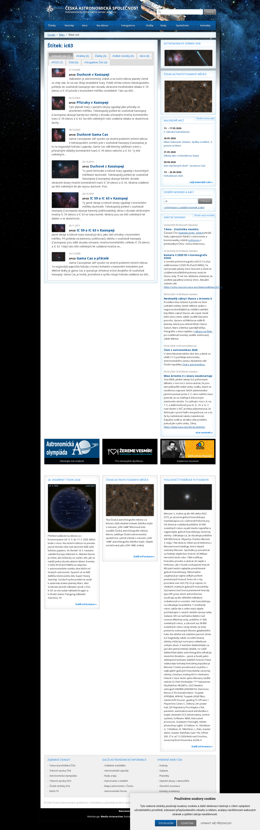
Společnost (182, 25)
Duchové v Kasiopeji (93, 74)
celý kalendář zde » (201, 182)
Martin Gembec (190, 251)
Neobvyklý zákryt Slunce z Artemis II (188, 298)
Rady (163, 25)
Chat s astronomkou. (193, 364)
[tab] (61, 56)
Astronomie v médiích (116, 780)
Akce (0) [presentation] (144, 56)
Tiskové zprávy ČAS (60, 770)
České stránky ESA (59, 786)
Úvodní (51, 34)
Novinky (69, 25)
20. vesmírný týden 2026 (64, 479)
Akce (85, 25)
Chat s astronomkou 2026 (180, 350)
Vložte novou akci (206, 118)
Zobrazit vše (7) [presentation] (61, 56)
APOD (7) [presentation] (57, 62)
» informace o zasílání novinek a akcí (184, 207)
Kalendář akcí (174, 120)
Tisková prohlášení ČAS (62, 765)
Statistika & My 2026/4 (190, 232)
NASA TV (54, 791)
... (133, 90)
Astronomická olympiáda (63, 775)
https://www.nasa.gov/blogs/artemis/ (184, 427)
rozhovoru (194, 240)
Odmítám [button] (187, 823)
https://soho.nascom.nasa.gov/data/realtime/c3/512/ (193, 287)
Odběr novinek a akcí (179, 192)
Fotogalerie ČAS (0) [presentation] (95, 62)
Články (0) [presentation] (100, 56)
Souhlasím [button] (166, 823)
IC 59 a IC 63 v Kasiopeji (109, 198)
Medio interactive (112, 816)
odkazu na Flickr (203, 331)
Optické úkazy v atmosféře (174, 780)
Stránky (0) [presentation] (82, 56)
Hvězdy (163, 765)
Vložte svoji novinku (204, 215)
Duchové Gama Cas (92, 134)
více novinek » (204, 432)
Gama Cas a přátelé (93, 258)
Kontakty (205, 25)
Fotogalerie (128, 25)
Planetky (164, 775)
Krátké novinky (175, 217)
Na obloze (102, 25)
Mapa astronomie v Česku (118, 786)
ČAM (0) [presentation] (73, 62)
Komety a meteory (169, 791)
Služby (149, 25)
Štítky (62, 34)
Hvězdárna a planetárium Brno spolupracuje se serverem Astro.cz (126, 802)
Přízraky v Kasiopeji (92, 102)
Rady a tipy (110, 775)
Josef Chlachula (190, 225)
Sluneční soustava (169, 786)
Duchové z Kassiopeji (107, 166)
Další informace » (86, 604)
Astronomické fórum (115, 791)
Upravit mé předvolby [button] (216, 823)
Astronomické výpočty (116, 770)
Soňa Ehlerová (189, 345)
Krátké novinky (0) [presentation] (123, 56)
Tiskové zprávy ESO (60, 780)
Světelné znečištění (115, 765)
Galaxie (163, 770)
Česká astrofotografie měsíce (185, 74)
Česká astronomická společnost (70, 802)
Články (52, 25)
